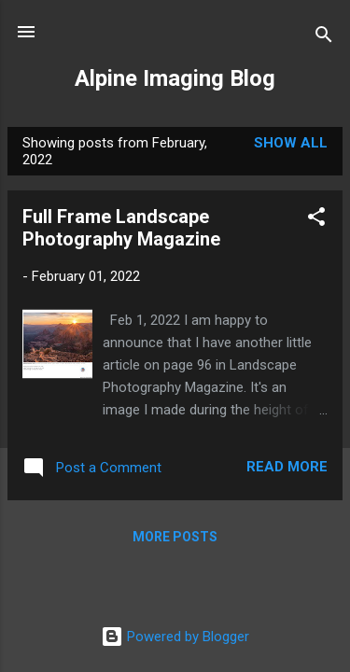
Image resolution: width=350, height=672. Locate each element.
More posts (175, 536)
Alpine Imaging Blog (175, 78)
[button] (316, 219)
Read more (287, 466)
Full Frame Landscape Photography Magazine (121, 227)
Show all (291, 142)
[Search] (324, 37)
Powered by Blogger (175, 636)
